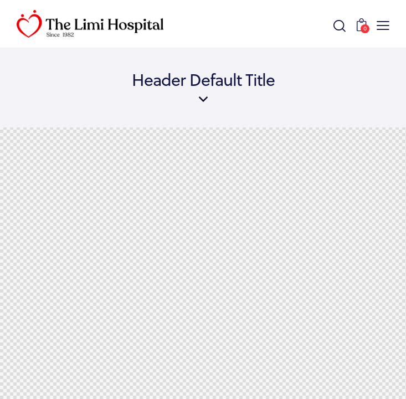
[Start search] (339, 26)
